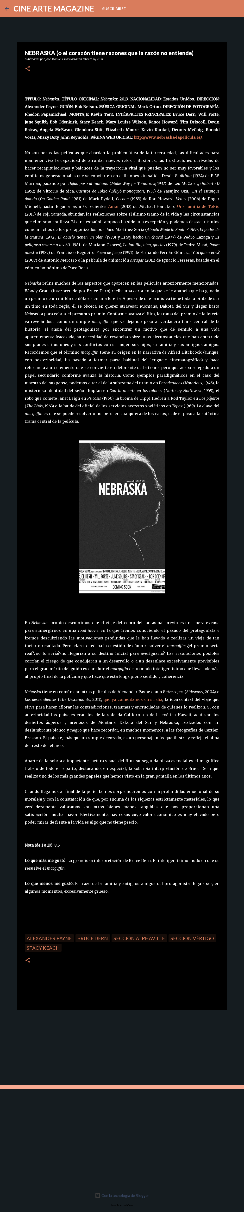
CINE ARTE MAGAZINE (53, 8)
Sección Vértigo (192, 938)
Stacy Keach (43, 948)
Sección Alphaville (139, 938)
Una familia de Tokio (198, 206)
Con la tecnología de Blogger (122, 1195)
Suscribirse (114, 8)
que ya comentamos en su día (132, 699)
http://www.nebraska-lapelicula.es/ (167, 137)
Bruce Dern (92, 938)
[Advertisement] (51, 1047)
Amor (113, 206)
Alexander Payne (49, 938)
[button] (28, 69)
